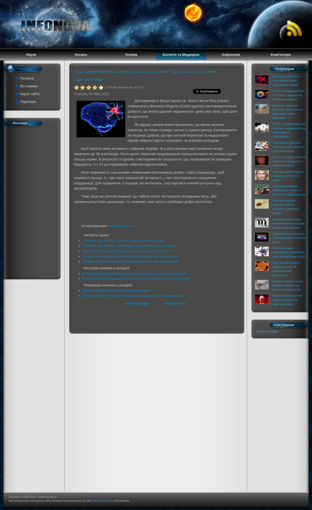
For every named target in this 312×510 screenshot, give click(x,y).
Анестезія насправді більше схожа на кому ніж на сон (125, 251)
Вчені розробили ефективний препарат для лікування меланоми (134, 273)
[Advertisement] (34, 202)
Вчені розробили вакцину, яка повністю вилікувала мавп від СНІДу (136, 278)
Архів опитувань (268, 331)
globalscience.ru (121, 226)
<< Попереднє (137, 303)
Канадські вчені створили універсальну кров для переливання (132, 296)
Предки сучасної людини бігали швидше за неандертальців (130, 261)
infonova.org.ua (101, 500)
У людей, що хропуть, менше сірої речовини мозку (123, 240)
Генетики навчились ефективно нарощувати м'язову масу (129, 246)
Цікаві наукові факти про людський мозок (115, 290)
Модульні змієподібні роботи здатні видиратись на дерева (129, 256)
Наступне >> (175, 303)
